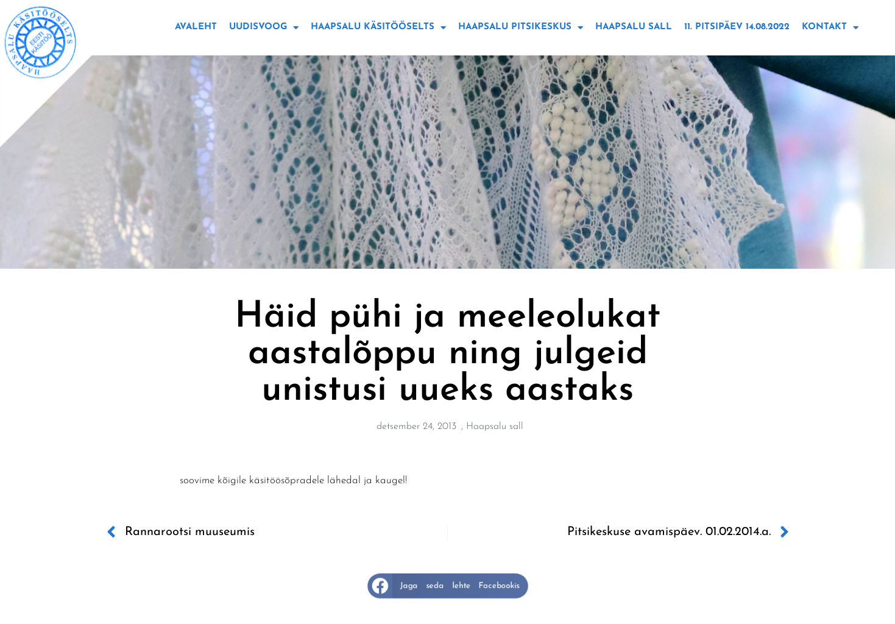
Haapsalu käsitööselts (378, 27)
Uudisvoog (264, 27)
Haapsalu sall (633, 27)
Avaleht (196, 27)
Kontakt (830, 27)
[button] (447, 586)
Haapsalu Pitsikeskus (520, 27)
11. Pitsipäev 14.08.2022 (737, 27)
